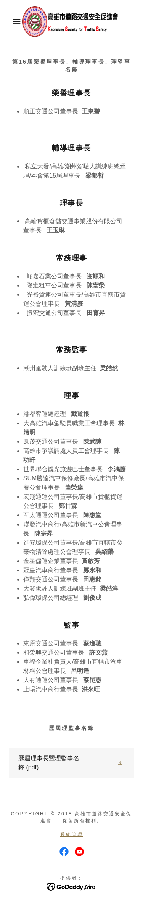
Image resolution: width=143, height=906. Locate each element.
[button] (11, 21)
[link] (71, 21)
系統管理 (71, 834)
